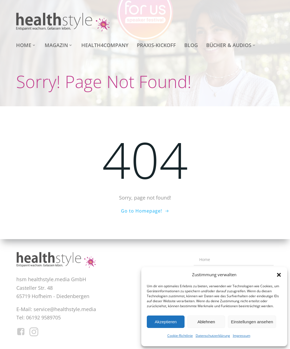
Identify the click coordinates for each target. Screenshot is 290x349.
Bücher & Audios (231, 45)
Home (26, 45)
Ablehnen (206, 321)
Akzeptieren (165, 321)
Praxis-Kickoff (156, 45)
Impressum (241, 335)
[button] (279, 275)
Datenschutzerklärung (213, 335)
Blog (191, 45)
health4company (104, 45)
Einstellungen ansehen (252, 321)
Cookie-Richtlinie (180, 335)
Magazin (59, 45)
